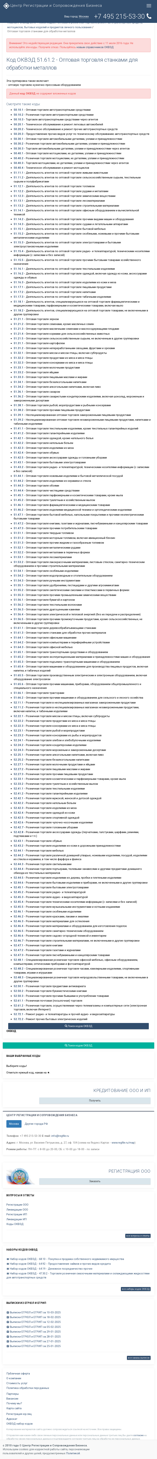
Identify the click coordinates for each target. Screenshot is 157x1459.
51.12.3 (18, 196)
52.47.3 (18, 955)
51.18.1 (18, 301)
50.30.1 (18, 139)
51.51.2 (18, 538)
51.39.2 (18, 419)
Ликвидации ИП (16, 1219)
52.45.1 (18, 887)
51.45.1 (18, 495)
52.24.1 (18, 740)
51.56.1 (18, 599)
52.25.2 (18, 759)
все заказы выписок (139, 1358)
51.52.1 (18, 547)
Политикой (73, 1453)
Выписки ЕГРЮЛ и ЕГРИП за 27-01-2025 (33, 1341)
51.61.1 (18, 628)
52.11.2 (18, 707)
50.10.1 (18, 109)
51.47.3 (18, 528)
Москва (14, 1123)
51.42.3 (18, 448)
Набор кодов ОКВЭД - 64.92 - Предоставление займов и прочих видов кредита (58, 1263)
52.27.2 (18, 769)
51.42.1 (18, 438)
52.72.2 (18, 1019)
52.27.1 (18, 764)
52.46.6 (18, 935)
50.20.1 (18, 124)
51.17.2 (18, 292)
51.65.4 (18, 666)
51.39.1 (18, 415)
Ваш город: (76, 16)
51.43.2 (18, 467)
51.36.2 (18, 396)
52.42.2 (18, 803)
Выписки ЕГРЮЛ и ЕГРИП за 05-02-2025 (33, 1327)
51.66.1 (18, 693)
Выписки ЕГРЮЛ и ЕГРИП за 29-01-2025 (33, 1331)
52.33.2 (18, 783)
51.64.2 (18, 642)
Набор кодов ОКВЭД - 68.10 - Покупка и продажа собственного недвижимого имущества (65, 1259)
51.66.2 (18, 697)
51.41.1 (18, 428)
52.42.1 (18, 798)
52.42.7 (18, 827)
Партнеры (12, 1394)
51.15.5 (18, 260)
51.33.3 (18, 377)
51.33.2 (18, 372)
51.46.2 (18, 509)
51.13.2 (18, 205)
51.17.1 (18, 287)
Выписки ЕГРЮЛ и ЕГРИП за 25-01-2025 (33, 1346)
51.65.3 (18, 661)
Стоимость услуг (17, 1383)
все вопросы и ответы (138, 1235)
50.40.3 (18, 163)
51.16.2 (18, 273)
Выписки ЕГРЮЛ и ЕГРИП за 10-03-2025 (33, 1312)
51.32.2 (18, 358)
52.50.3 (18, 996)
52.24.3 (18, 750)
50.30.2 (18, 143)
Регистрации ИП (16, 1214)
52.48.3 (18, 977)
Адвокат (11, 1419)
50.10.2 (18, 114)
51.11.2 (18, 177)
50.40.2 (18, 158)
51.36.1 (18, 391)
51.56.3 (18, 609)
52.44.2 (18, 855)
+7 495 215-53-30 (123, 16)
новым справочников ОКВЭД (95, 47)
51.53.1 (18, 557)
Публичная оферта (18, 1373)
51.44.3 (18, 485)
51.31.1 (18, 343)
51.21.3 (18, 328)
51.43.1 (18, 462)
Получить (95, 1100)
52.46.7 (18, 940)
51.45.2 (18, 500)
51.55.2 (18, 590)
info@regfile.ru (60, 1136)
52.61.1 (18, 1000)
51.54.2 (18, 575)
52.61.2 (18, 1005)
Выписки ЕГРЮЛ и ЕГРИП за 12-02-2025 (33, 1322)
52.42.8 (18, 832)
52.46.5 (18, 931)
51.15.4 (18, 251)
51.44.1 (18, 476)
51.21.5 (18, 338)
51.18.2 (18, 310)
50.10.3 (18, 119)
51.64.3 (18, 647)
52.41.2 (18, 793)
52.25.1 (18, 754)
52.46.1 (18, 911)
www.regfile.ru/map (123, 1142)
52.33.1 (18, 779)
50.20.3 (18, 134)
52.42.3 (18, 808)
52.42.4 (18, 812)
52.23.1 (18, 730)
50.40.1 (18, 153)
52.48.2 (18, 968)
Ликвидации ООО (17, 1209)
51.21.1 (18, 319)
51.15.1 (18, 229)
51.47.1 (18, 514)
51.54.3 (18, 580)
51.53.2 (18, 562)
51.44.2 (18, 480)
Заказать (94, 1181)
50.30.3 (18, 148)
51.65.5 (18, 675)
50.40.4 (18, 167)
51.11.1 (18, 172)
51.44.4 (18, 490)
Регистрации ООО (17, 1204)
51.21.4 (18, 333)
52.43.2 (18, 845)
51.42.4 (18, 452)
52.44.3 (18, 864)
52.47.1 (18, 945)
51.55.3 (18, 595)
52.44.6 (18, 882)
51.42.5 (18, 457)
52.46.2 (18, 916)
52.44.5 (18, 877)
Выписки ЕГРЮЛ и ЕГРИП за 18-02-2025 (33, 1317)
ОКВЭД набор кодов (19, 1423)
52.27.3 (18, 774)
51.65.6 (18, 684)
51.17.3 (18, 296)
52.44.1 (18, 850)
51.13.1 (18, 200)
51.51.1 (18, 533)
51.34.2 (18, 386)
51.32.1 (18, 353)
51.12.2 (18, 191)
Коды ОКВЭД (15, 1224)
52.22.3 (18, 725)
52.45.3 (18, 897)
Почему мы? (14, 1403)
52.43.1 (18, 841)
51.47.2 (18, 523)
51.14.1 (18, 210)
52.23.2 (18, 735)
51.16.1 (18, 268)
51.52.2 (18, 552)
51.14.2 (18, 219)
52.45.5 (18, 906)
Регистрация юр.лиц (19, 1414)
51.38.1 (18, 405)
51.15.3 (18, 242)
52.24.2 (18, 745)
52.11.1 (18, 702)
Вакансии (12, 1398)
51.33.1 (18, 367)
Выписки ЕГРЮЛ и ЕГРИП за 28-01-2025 (33, 1336)
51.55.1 (18, 585)
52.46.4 (18, 926)
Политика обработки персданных (27, 1388)
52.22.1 (18, 716)
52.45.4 (18, 902)
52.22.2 (18, 721)
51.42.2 (18, 443)
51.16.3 (18, 282)
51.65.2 (18, 657)
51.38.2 (18, 410)
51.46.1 (18, 505)
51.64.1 (18, 637)
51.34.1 (18, 382)
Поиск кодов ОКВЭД (78, 1026)
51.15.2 (18, 233)
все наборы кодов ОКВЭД (136, 1289)
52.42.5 (18, 817)
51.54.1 (18, 571)
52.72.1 (18, 1014)
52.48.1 (18, 960)
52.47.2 (18, 950)
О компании (13, 1378)
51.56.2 (18, 604)
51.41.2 (18, 433)
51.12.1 (18, 186)
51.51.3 (18, 542)
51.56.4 (18, 614)
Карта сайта (14, 1408)
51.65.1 (18, 652)
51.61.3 (18, 632)
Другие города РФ (36, 1123)
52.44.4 (18, 869)
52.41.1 (18, 788)
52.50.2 (18, 991)
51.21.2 (18, 324)
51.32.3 (18, 362)
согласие (138, 1435)
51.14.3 (18, 224)
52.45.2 (18, 892)
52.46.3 (18, 921)
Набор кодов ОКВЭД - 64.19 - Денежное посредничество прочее (49, 1268)
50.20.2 (18, 129)
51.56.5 (18, 619)
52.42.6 (18, 822)
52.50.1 (18, 986)
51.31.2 (18, 348)
